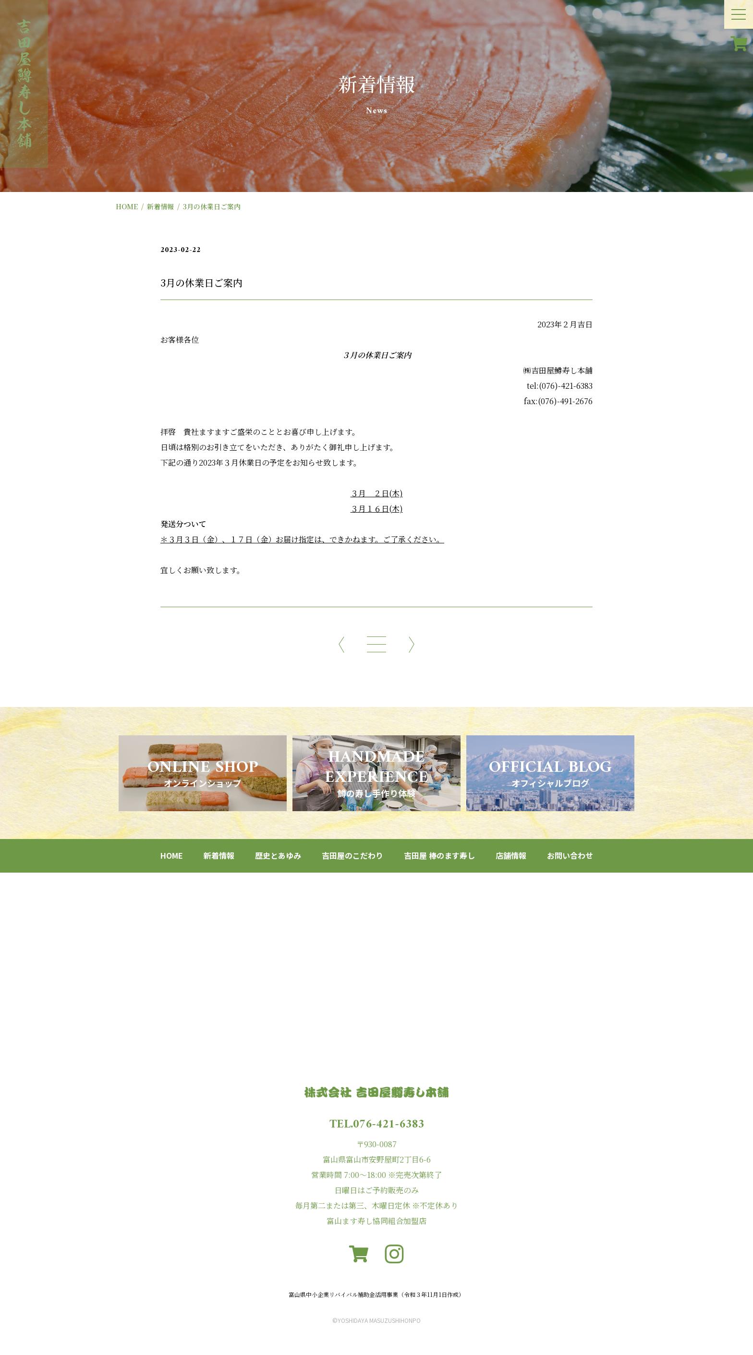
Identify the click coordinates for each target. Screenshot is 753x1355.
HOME (127, 206)
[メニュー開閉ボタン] (738, 14)
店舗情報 (511, 855)
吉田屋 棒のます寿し (439, 855)
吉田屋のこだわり (352, 855)
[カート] (738, 43)
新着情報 (160, 206)
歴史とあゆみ (278, 855)
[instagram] (394, 1254)
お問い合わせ (570, 855)
